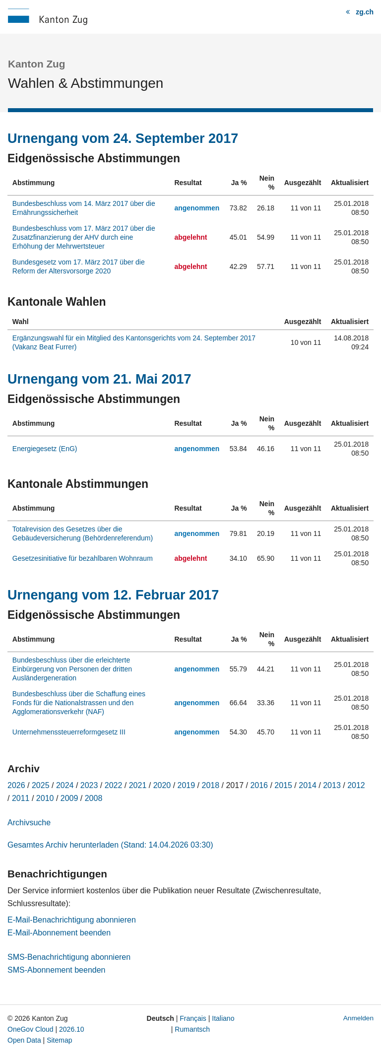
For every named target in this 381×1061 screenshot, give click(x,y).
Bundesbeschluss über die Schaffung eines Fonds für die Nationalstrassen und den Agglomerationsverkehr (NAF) (78, 703)
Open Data (24, 1040)
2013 (332, 785)
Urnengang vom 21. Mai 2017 (99, 379)
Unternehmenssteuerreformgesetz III (69, 732)
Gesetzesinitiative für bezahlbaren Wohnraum (82, 558)
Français (193, 1018)
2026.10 (71, 1029)
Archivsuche (29, 822)
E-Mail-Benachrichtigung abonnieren (71, 920)
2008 (94, 798)
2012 (356, 785)
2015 (283, 785)
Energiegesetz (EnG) (44, 449)
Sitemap (59, 1040)
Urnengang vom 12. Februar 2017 (113, 595)
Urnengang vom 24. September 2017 (122, 138)
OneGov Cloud (30, 1029)
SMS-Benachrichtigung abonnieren (68, 957)
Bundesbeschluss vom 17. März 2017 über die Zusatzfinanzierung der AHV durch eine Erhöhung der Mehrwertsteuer (83, 237)
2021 (138, 785)
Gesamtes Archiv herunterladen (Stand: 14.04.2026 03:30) (110, 845)
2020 (162, 785)
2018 (211, 785)
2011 (21, 798)
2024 (65, 785)
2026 (16, 785)
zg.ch (365, 12)
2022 (114, 785)
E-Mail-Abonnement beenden (59, 932)
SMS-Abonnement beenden (56, 970)
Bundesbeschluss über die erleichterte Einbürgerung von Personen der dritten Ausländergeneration (72, 669)
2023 (89, 785)
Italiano (223, 1018)
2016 (259, 785)
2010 (45, 798)
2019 (186, 785)
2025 (41, 785)
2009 (69, 798)
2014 (308, 785)
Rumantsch (192, 1029)
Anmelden (358, 1018)
